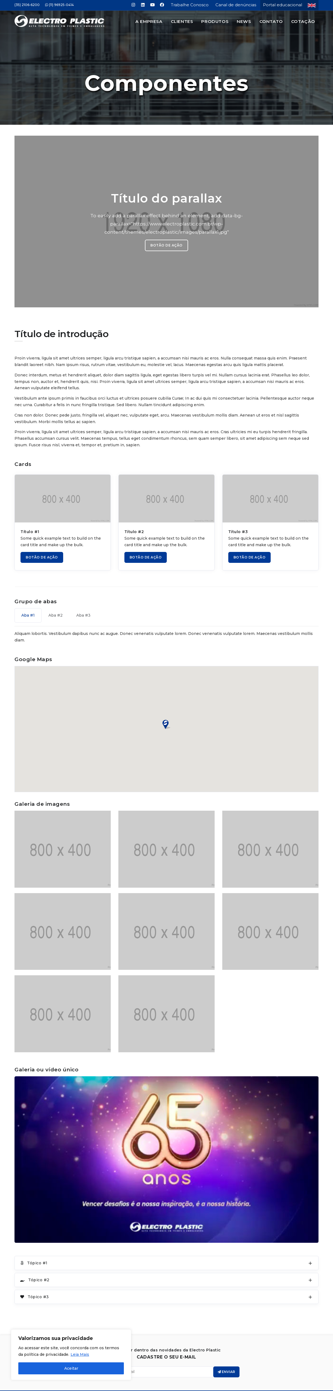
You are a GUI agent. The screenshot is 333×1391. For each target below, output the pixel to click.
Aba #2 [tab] (55, 599)
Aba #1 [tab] (28, 599)
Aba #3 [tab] (83, 599)
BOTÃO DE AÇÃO (166, 229)
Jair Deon (182, 1385)
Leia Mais (80, 1354)
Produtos (215, 21)
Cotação (303, 21)
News (244, 21)
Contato (271, 21)
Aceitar (71, 1368)
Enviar (226, 1356)
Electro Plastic (173, 1380)
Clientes (182, 21)
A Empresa (148, 21)
